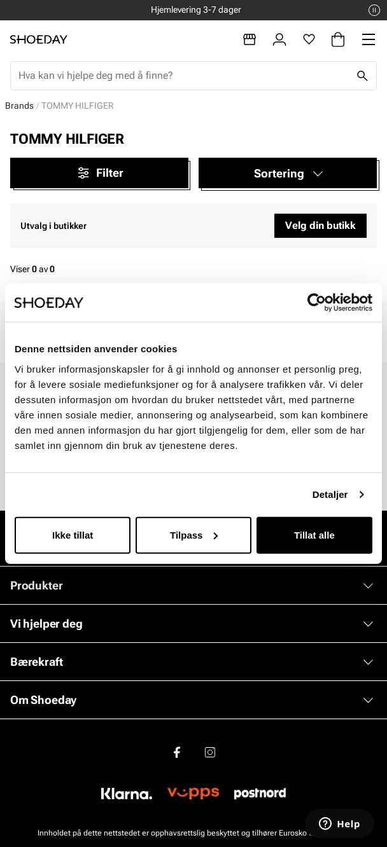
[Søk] (362, 76)
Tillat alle (314, 534)
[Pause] (374, 10)
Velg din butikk (320, 225)
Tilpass (194, 534)
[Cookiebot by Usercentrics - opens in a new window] (316, 302)
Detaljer (330, 494)
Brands (19, 105)
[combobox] (183, 76)
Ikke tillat (72, 534)
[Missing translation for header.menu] (368, 39)
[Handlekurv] (338, 39)
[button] (288, 173)
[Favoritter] (309, 39)
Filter (99, 173)
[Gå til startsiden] (38, 39)
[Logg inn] (279, 39)
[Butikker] (249, 39)
